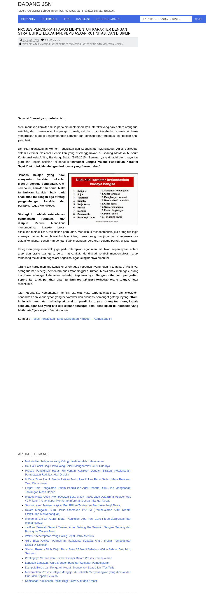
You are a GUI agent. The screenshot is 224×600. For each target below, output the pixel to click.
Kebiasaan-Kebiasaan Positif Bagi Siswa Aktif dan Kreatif (61, 580)
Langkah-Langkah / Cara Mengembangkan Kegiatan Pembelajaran (67, 562)
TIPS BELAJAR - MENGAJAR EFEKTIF (44, 44)
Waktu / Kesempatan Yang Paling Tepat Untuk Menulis (59, 536)
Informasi (49, 19)
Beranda (28, 19)
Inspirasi (83, 19)
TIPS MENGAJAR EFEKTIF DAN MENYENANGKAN (94, 44)
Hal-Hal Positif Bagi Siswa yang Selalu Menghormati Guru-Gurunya (67, 466)
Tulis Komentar (53, 40)
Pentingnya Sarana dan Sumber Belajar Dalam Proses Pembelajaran (68, 558)
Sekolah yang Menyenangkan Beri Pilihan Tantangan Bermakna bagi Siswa (72, 505)
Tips (67, 19)
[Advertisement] (78, 82)
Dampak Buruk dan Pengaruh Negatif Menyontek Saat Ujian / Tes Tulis (69, 567)
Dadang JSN (35, 4)
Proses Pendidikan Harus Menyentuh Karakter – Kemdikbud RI (71, 318)
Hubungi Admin (108, 19)
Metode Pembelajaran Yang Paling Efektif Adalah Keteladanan (64, 461)
